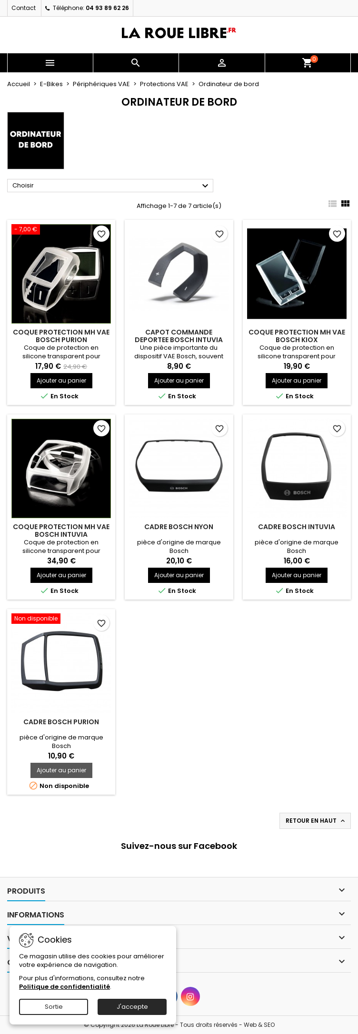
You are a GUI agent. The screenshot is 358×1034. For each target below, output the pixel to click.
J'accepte (132, 1006)
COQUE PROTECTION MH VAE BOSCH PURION (61, 336)
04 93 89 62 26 (107, 8)
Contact (23, 8)
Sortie (54, 1006)
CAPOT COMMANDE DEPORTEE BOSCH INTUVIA (179, 336)
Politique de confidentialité (64, 986)
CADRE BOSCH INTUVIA (296, 527)
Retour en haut (316, 821)
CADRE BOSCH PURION (61, 722)
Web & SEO (259, 1025)
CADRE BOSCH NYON (178, 527)
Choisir (111, 186)
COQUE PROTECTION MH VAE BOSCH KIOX (297, 336)
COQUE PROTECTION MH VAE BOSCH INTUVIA (61, 530)
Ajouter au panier (61, 380)
